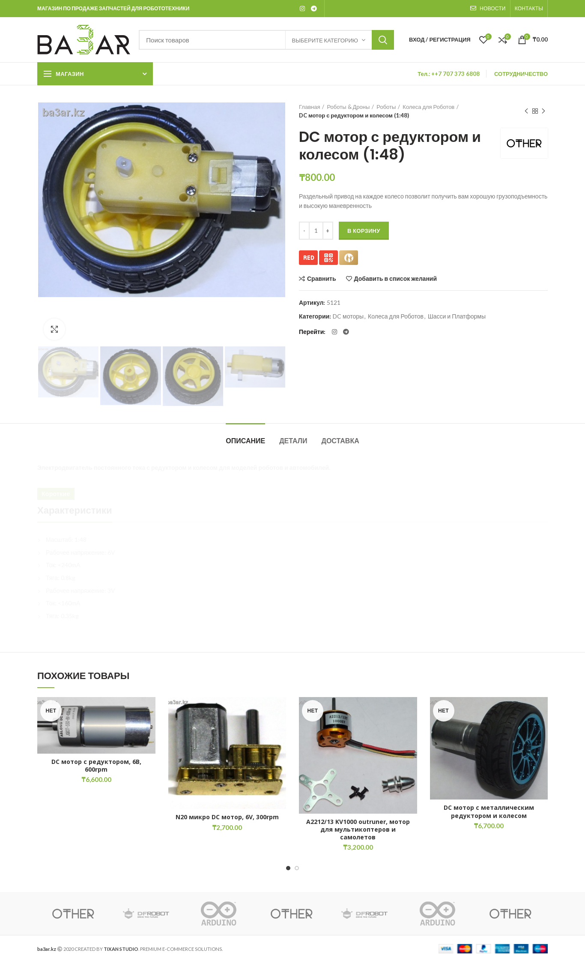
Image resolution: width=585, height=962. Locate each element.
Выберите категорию (325, 40)
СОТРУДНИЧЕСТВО (521, 73)
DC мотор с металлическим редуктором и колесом (489, 811)
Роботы (386, 106)
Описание (245, 441)
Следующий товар (543, 111)
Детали (293, 441)
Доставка (340, 441)
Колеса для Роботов (428, 106)
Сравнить (321, 279)
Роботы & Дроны (348, 106)
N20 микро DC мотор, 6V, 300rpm (227, 817)
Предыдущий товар (526, 111)
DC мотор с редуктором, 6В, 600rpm (96, 765)
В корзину (363, 230)
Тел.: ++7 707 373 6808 (449, 73)
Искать (383, 40)
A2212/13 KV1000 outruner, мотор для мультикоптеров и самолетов (358, 829)
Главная (309, 106)
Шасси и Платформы (457, 316)
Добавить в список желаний (395, 279)
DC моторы (348, 316)
